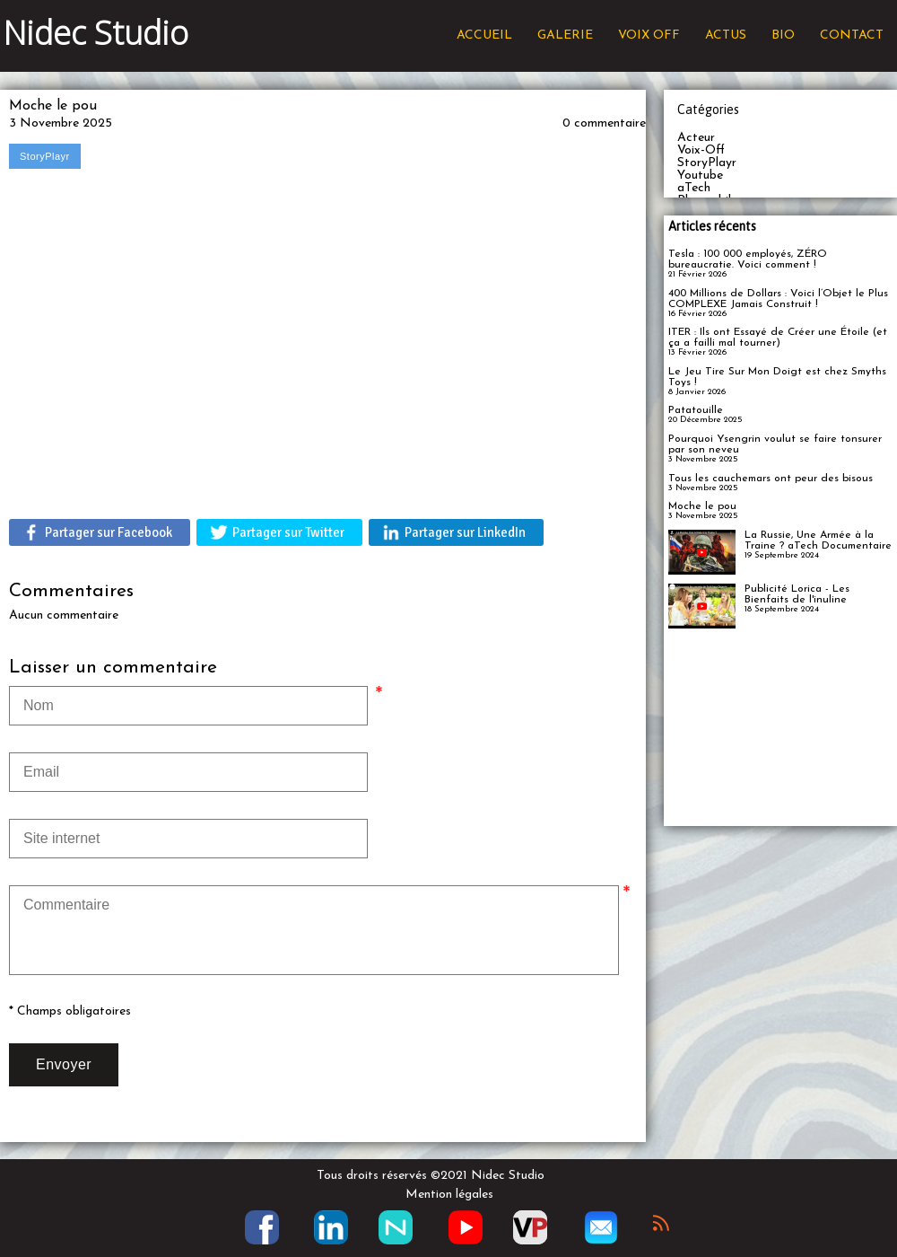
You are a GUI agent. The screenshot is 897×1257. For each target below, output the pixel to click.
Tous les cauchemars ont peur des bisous (770, 478)
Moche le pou (702, 506)
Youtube (700, 175)
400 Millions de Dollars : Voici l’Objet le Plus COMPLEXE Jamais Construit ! (778, 299)
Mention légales (449, 1194)
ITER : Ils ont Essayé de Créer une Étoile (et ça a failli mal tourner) (777, 337)
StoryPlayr (706, 163)
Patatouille (695, 410)
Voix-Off (701, 150)
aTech (693, 188)
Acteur (696, 138)
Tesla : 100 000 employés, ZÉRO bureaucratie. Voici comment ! (747, 259)
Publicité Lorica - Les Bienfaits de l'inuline (797, 594)
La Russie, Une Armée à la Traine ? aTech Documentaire (818, 540)
